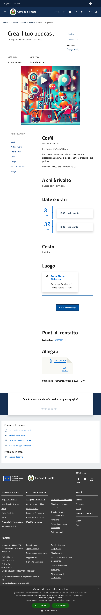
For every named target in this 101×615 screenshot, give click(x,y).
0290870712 (60, 340)
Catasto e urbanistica (35, 517)
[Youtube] (69, 11)
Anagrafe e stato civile (35, 499)
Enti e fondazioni (8, 512)
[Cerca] (95, 11)
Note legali (55, 569)
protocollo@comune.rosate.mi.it (15, 583)
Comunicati (80, 504)
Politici (4, 517)
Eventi (32, 22)
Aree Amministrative (10, 504)
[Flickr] (81, 11)
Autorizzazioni (57, 532)
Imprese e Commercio (35, 512)
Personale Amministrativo (12, 521)
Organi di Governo (9, 499)
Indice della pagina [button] (18, 134)
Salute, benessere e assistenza (59, 526)
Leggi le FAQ (31, 557)
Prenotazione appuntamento (32, 547)
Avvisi (78, 508)
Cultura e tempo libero (35, 504)
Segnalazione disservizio (36, 552)
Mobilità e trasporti (34, 521)
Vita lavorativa (32, 508)
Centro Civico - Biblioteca (58, 277)
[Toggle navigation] (4, 11)
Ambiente (55, 519)
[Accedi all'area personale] (90, 3)
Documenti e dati (8, 526)
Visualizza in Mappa (67, 307)
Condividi (73, 34)
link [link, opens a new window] (74, 600)
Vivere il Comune (18, 22)
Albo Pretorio (56, 552)
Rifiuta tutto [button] (60, 605)
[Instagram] (75, 11)
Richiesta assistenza (34, 561)
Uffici (3, 508)
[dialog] (50, 600)
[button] (50, 611)
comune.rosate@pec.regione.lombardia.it (23, 576)
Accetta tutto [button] (41, 605)
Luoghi (78, 520)
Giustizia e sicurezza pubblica (59, 506)
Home (5, 22)
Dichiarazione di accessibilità (57, 576)
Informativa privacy (59, 565)
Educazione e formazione (61, 499)
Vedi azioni (73, 39)
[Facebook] (62, 11)
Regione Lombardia (12, 3)
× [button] (98, 588)
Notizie (79, 499)
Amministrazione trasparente (58, 547)
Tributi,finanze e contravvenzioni (58, 513)
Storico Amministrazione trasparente (61, 559)
